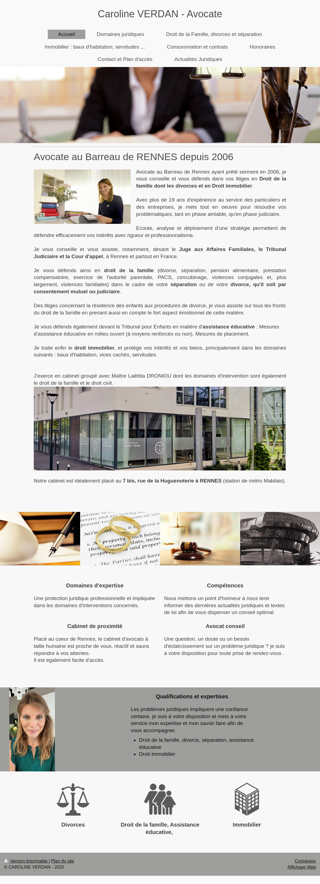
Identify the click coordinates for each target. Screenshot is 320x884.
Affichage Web (302, 867)
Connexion (305, 861)
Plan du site (62, 861)
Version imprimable (26, 861)
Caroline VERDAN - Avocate (160, 13)
